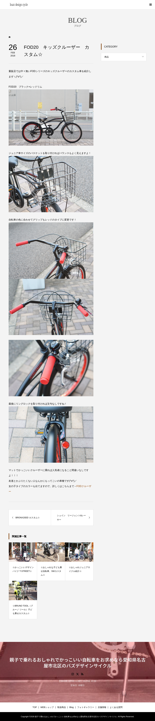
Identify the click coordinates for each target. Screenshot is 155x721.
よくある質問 (116, 707)
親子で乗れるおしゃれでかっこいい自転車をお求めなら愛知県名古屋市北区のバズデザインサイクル (78, 662)
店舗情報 (102, 707)
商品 (106, 57)
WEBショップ (47, 707)
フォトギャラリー (85, 707)
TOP (35, 707)
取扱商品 (61, 707)
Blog (71, 707)
